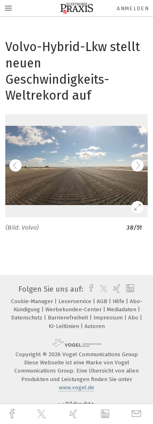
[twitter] (42, 414)
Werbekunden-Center (74, 309)
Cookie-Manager (33, 301)
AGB (103, 301)
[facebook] (13, 414)
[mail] (137, 414)
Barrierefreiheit (69, 317)
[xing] (74, 414)
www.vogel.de (76, 387)
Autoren (94, 326)
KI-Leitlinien (65, 326)
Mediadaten (122, 309)
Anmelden (133, 8)
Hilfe (119, 301)
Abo (134, 317)
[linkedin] (106, 414)
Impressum (108, 317)
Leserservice (75, 301)
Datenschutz (27, 317)
